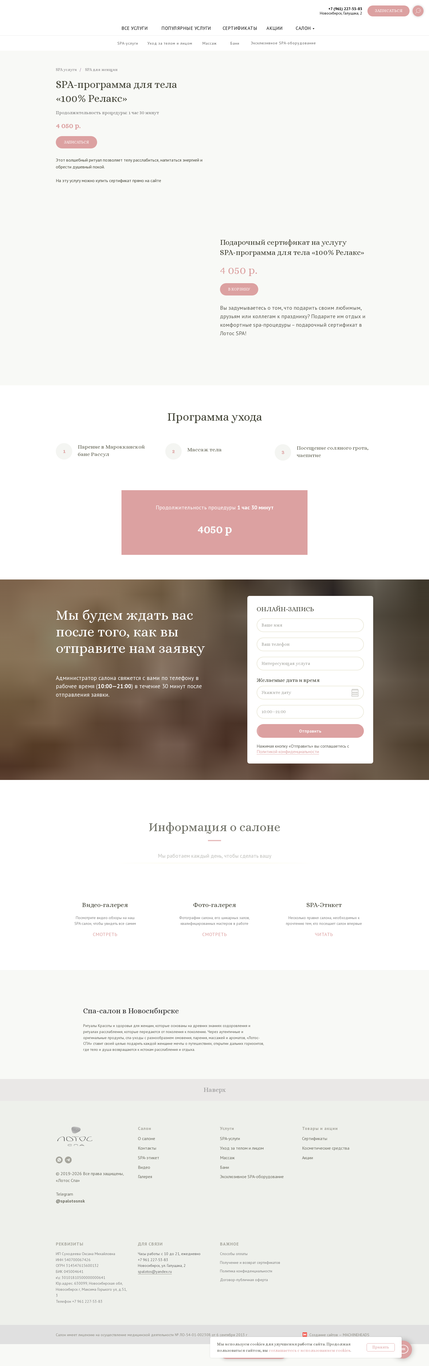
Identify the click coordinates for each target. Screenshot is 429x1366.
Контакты (147, 1148)
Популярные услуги (186, 28)
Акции (307, 1157)
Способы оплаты (234, 1253)
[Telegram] (68, 1159)
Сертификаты (240, 28)
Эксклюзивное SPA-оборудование (252, 1176)
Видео (144, 1167)
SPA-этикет (148, 1157)
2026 (77, 1173)
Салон (303, 28)
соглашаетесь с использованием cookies (309, 1350)
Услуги (227, 1128)
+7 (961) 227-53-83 (345, 8)
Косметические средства (325, 1148)
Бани (224, 1167)
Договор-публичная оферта (244, 1279)
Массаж (227, 1157)
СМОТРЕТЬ (105, 934)
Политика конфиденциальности (246, 1271)
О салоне (146, 1138)
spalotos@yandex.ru (155, 1271)
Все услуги (134, 28)
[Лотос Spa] (59, 1159)
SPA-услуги (230, 1138)
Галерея (145, 1176)
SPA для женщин (101, 69)
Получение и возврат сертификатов (250, 1262)
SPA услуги (66, 69)
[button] (388, 10)
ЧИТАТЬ (324, 934)
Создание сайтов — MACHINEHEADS (339, 1334)
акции (274, 28)
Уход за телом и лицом (242, 1148)
